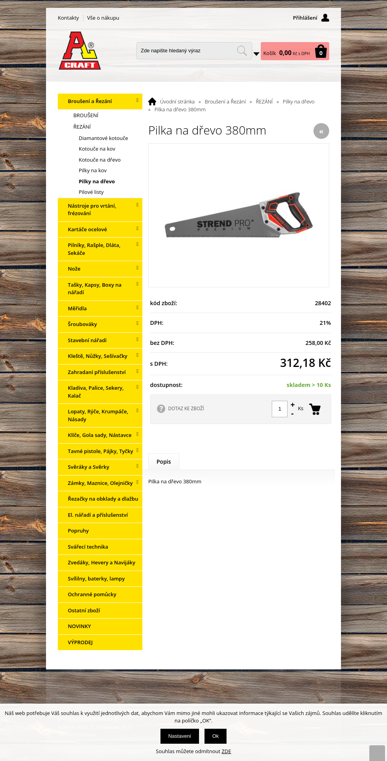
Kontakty (68, 17)
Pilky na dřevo (299, 101)
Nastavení (180, 736)
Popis (164, 461)
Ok (215, 736)
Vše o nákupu (103, 17)
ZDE (226, 751)
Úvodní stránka (177, 101)
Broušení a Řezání (225, 101)
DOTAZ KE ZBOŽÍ (186, 408)
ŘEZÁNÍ (264, 101)
